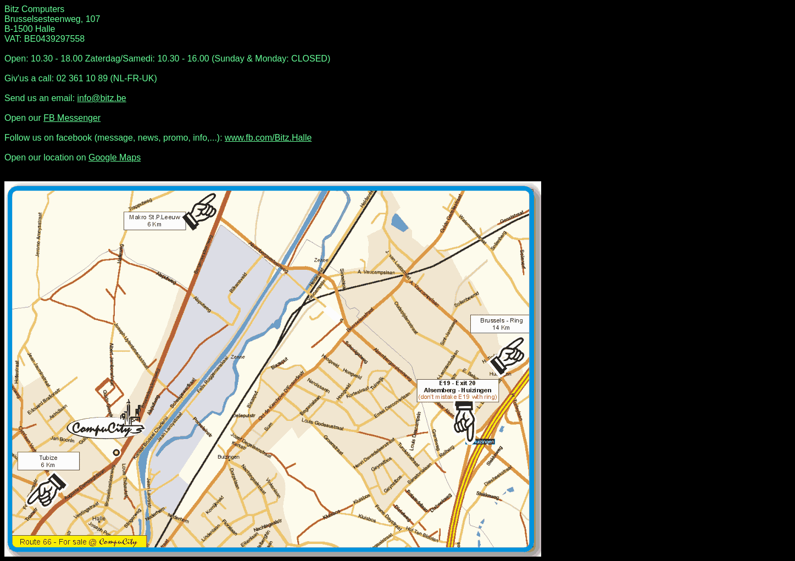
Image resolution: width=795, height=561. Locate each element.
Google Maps (114, 157)
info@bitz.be (101, 98)
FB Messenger (72, 118)
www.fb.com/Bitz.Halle (268, 137)
